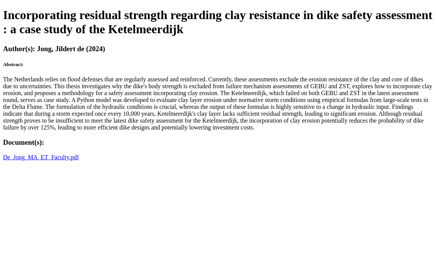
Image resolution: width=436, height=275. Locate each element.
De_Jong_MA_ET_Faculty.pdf (41, 157)
